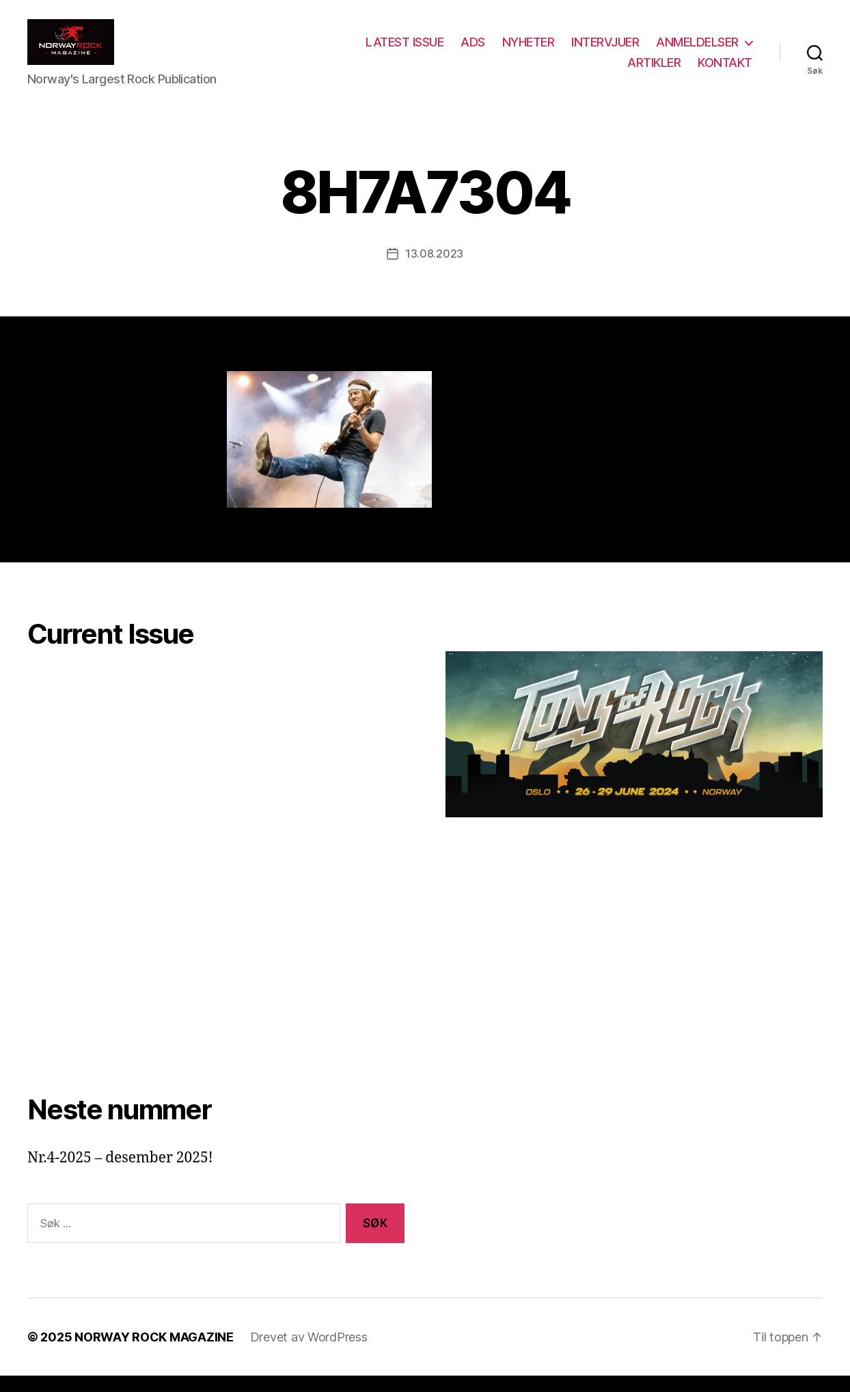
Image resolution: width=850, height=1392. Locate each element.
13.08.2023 (434, 270)
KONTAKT (725, 70)
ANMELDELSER (697, 50)
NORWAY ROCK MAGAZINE (154, 1353)
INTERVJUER (605, 50)
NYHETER (528, 50)
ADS (473, 50)
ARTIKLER (654, 70)
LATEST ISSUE (404, 50)
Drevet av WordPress (309, 1353)
